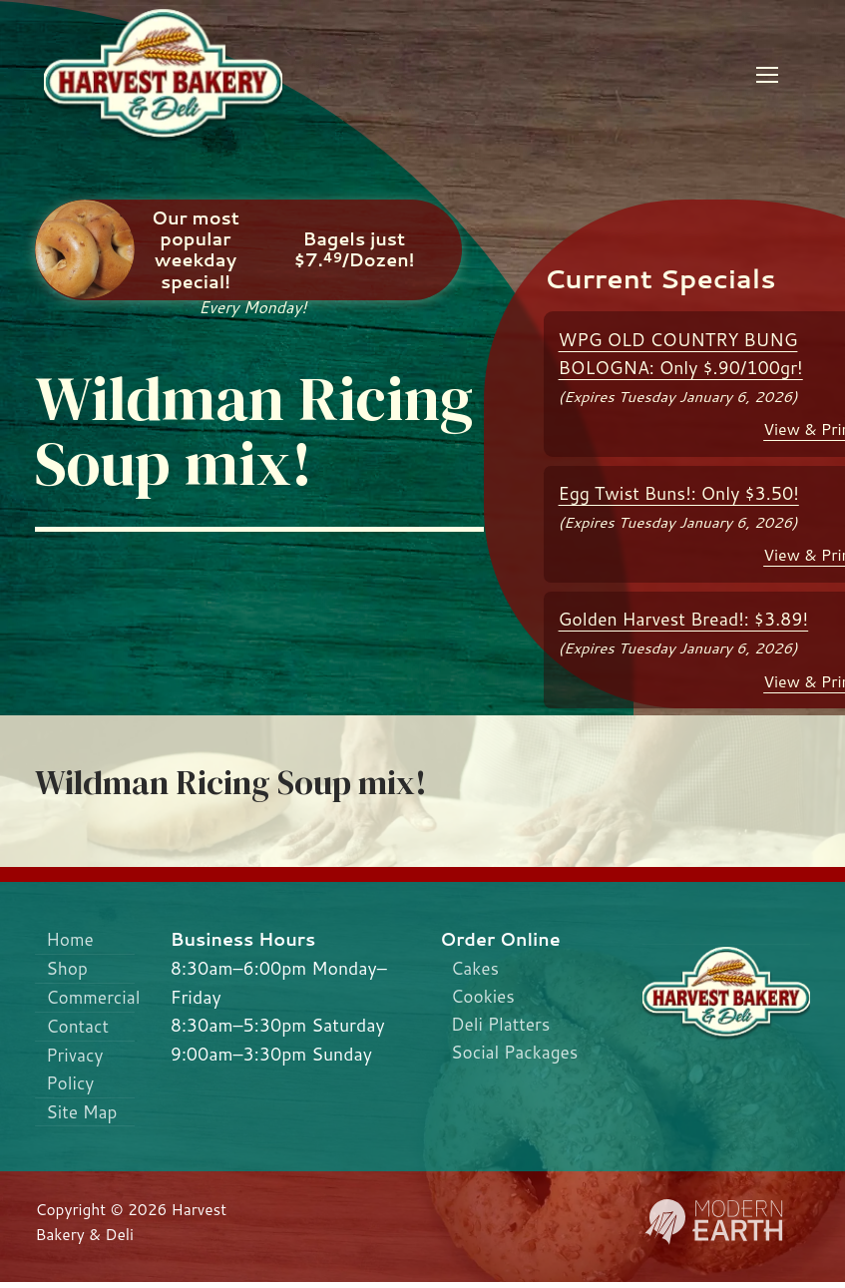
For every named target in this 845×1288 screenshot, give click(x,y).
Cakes (475, 968)
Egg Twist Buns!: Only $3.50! (679, 493)
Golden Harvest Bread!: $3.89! (684, 619)
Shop (68, 969)
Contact (79, 1028)
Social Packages (516, 1054)
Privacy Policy (76, 1072)
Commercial (91, 999)
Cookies (484, 997)
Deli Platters (502, 1025)
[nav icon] (767, 75)
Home (71, 939)
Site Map (83, 1115)
